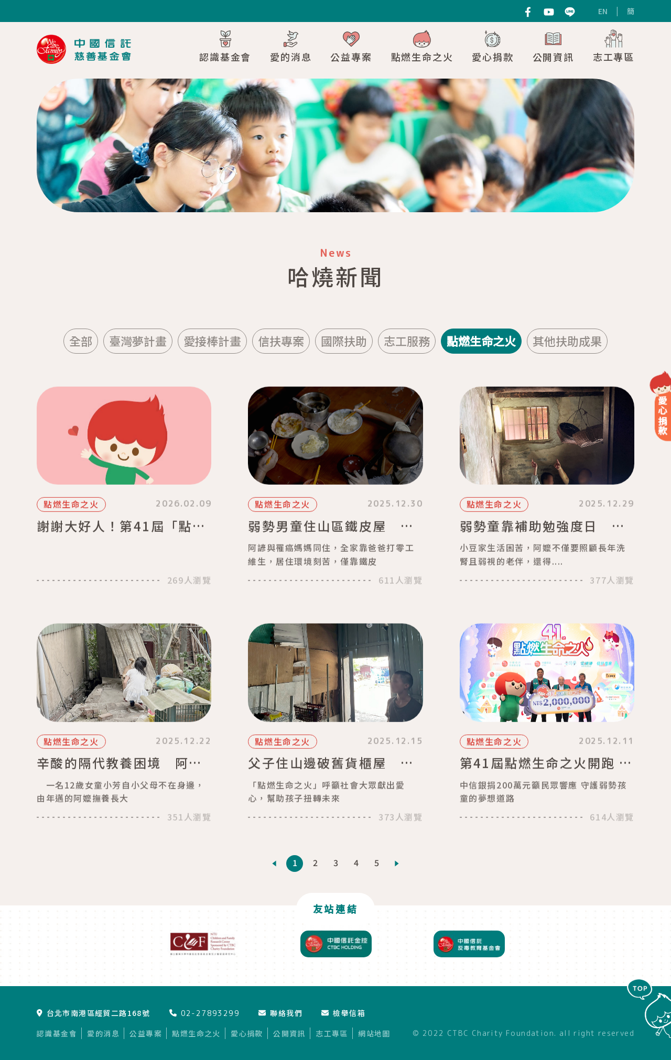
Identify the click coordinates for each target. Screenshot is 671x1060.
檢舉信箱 (343, 1013)
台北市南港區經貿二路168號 (93, 1013)
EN (603, 11)
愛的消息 (290, 45)
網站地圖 (374, 1033)
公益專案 (351, 45)
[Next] (396, 863)
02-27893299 (204, 1013)
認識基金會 (225, 45)
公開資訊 (553, 45)
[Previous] (274, 863)
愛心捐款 (492, 45)
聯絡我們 (280, 1013)
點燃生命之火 (422, 45)
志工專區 (613, 45)
